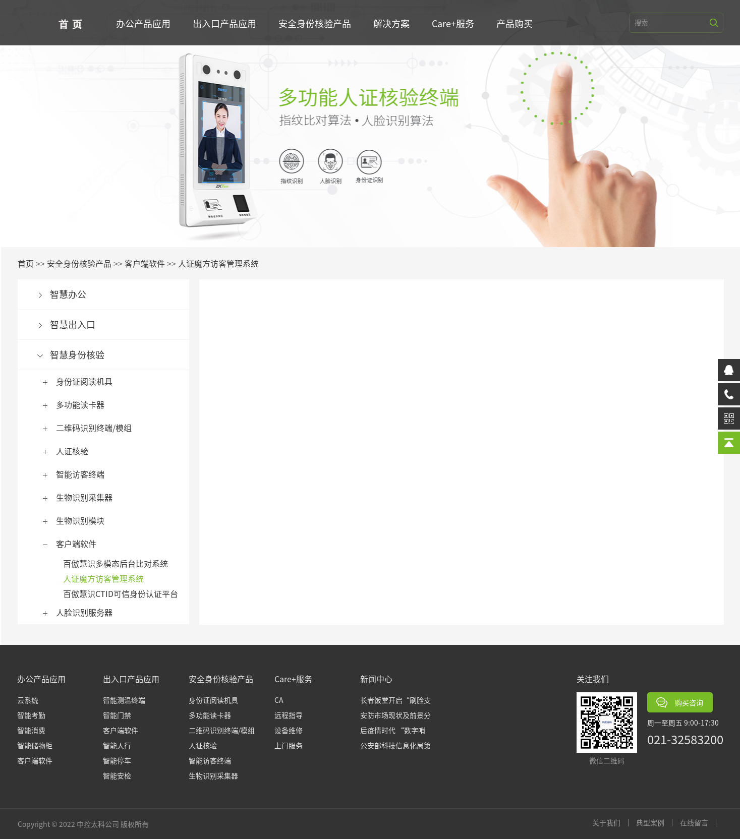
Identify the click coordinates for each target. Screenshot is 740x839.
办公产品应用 (145, 23)
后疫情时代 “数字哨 (392, 730)
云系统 (27, 700)
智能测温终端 (124, 700)
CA (278, 700)
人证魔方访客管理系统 (223, 263)
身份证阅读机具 (89, 381)
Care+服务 (455, 23)
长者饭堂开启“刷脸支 (395, 700)
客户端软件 (149, 263)
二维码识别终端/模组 (98, 428)
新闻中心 (376, 679)
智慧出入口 (77, 324)
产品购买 (516, 23)
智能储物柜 (34, 745)
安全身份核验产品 (316, 23)
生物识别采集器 (89, 497)
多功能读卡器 (85, 404)
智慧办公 (72, 294)
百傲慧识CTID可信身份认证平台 (125, 593)
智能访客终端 (85, 474)
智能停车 (117, 760)
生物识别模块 (85, 520)
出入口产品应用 (226, 23)
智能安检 (117, 775)
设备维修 (288, 730)
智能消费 (31, 730)
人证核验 (77, 451)
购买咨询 (679, 702)
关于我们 (611, 822)
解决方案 (393, 23)
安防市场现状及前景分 (395, 715)
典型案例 (655, 822)
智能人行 (117, 745)
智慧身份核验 (81, 354)
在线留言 (699, 822)
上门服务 (288, 745)
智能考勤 (31, 715)
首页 (30, 263)
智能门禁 (117, 715)
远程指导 (288, 715)
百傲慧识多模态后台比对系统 (120, 563)
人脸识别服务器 (89, 612)
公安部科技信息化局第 (395, 745)
